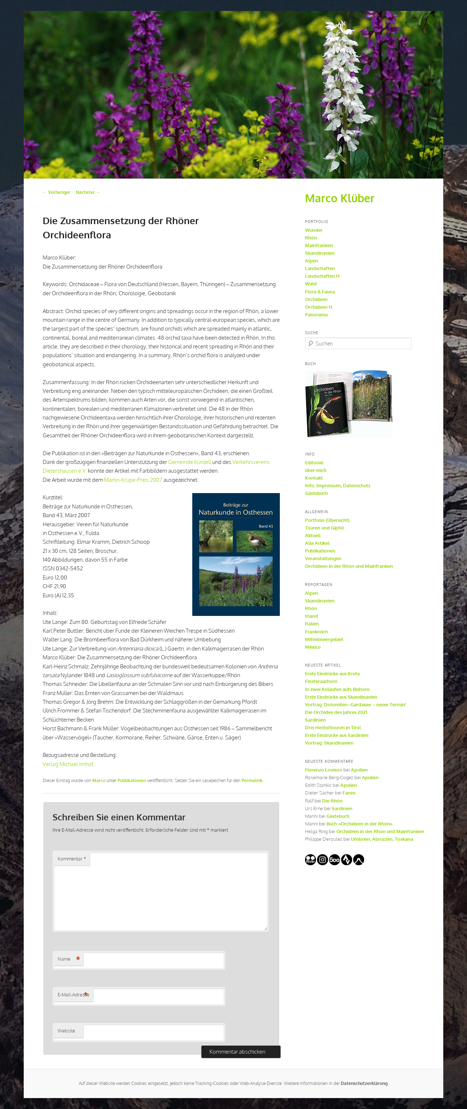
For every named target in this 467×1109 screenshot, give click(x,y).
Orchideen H (318, 307)
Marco (98, 780)
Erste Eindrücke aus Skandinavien (341, 697)
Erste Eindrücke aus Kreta (332, 673)
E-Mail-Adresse (73, 994)
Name (69, 959)
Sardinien (315, 720)
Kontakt (314, 478)
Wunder (314, 230)
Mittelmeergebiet (324, 639)
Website (66, 1031)
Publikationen (131, 780)
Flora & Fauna (320, 291)
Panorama (316, 314)
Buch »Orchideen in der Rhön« (360, 824)
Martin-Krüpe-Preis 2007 (133, 479)
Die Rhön (332, 801)
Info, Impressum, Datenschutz (337, 485)
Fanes (349, 793)
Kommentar (72, 859)
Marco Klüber (340, 198)
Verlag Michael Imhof (68, 764)
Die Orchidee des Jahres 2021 (336, 712)
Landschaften (320, 268)
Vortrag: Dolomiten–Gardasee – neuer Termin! (355, 704)
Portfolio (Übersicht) (327, 520)
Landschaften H (322, 276)
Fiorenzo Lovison (323, 770)
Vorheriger (56, 192)
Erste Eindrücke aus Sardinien (336, 735)
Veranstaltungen (323, 558)
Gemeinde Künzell (189, 461)
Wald (311, 283)
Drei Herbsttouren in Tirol (333, 727)
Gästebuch (316, 493)
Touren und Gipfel (324, 528)
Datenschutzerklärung (364, 1083)
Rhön (311, 238)
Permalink (252, 780)
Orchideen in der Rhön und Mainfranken (349, 566)
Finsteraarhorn (321, 681)
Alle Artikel (317, 543)
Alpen (311, 260)
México (313, 647)
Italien (312, 623)
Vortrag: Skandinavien (329, 743)
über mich (316, 470)
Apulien (359, 770)
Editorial (314, 462)
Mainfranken (319, 245)
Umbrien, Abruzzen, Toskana (382, 839)
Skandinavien (320, 253)
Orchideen (316, 299)
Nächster (88, 192)
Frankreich (316, 631)
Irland (311, 616)
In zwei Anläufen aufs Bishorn (337, 689)
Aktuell (313, 535)
